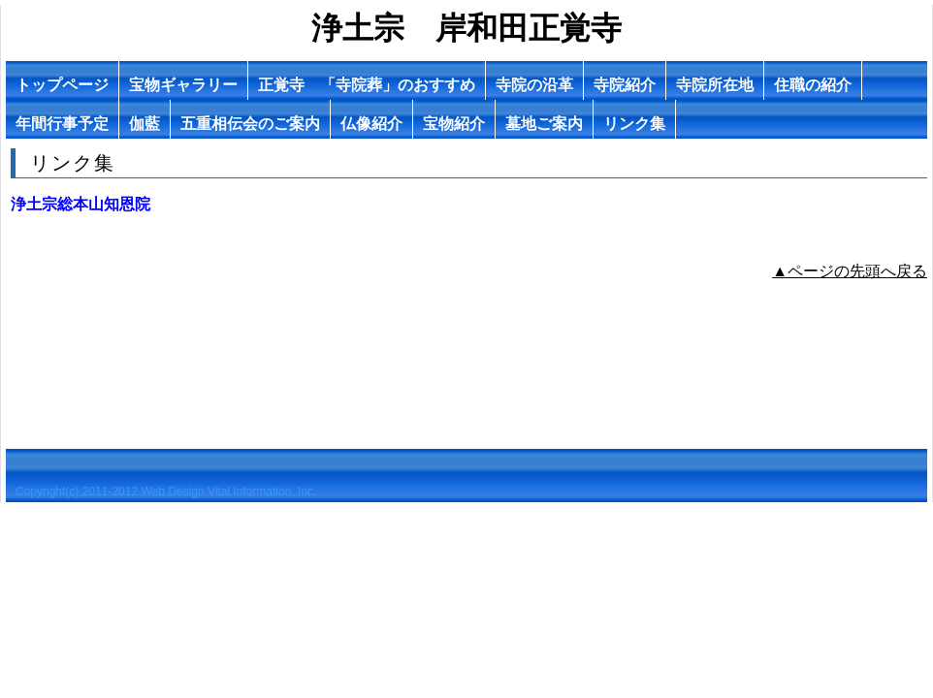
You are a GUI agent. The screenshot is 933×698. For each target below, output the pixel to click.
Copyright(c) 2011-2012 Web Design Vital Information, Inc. (166, 491)
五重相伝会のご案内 (250, 123)
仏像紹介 (371, 123)
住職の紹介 (813, 85)
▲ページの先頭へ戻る (849, 271)
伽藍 (144, 123)
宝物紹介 (454, 123)
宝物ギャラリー (183, 85)
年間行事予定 (62, 123)
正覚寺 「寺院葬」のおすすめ (366, 85)
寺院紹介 (625, 85)
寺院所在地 (715, 85)
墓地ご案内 (544, 123)
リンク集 (634, 123)
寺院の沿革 (534, 85)
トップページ (62, 85)
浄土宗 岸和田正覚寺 (466, 28)
